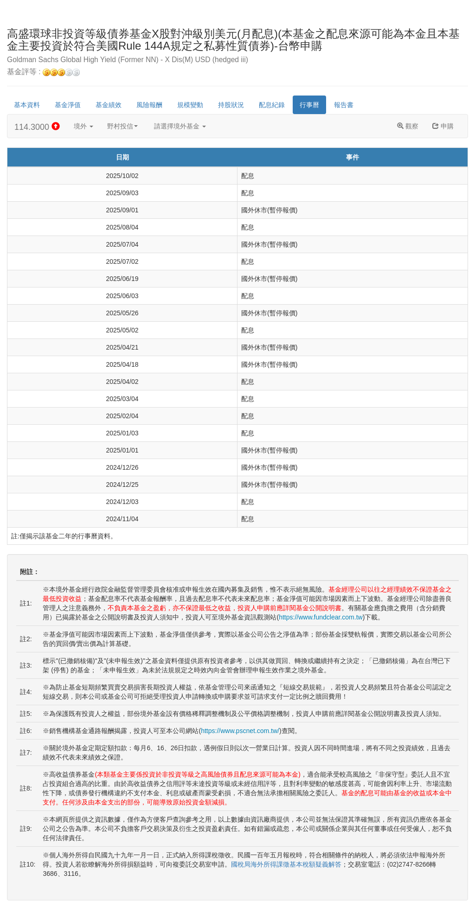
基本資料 (27, 104)
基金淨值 (68, 104)
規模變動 (190, 104)
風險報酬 (149, 104)
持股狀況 (231, 104)
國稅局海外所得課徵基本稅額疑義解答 (286, 864)
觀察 (407, 126)
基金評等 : (43, 72)
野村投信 (122, 126)
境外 (83, 126)
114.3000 (37, 127)
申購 (443, 126)
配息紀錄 (272, 104)
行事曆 (309, 104)
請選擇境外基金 (180, 126)
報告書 (343, 104)
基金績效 (109, 104)
